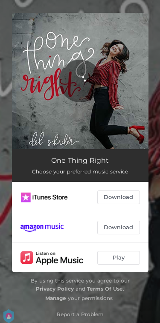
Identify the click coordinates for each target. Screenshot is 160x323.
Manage (55, 298)
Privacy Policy (55, 289)
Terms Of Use (105, 289)
